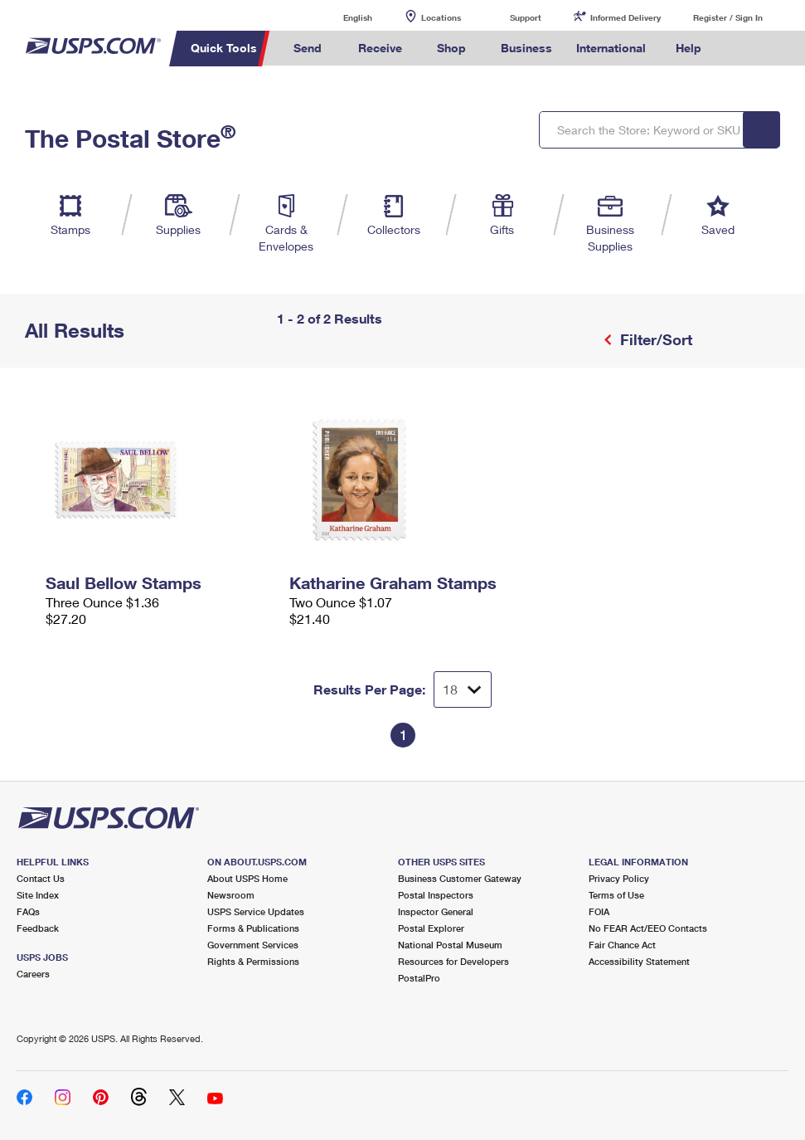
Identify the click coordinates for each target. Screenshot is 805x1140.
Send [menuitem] (307, 48)
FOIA (599, 911)
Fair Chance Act (622, 944)
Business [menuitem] (526, 48)
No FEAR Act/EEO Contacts (648, 928)
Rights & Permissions (253, 961)
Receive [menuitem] (380, 48)
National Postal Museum (450, 944)
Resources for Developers (453, 961)
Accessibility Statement (639, 961)
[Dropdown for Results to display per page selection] (463, 689)
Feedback (38, 928)
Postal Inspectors (435, 894)
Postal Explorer (431, 928)
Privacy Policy (619, 878)
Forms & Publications (253, 928)
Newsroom (231, 894)
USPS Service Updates (255, 911)
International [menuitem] (611, 48)
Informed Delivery (625, 17)
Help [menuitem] (688, 48)
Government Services (252, 944)
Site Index (38, 894)
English (340, 17)
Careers (33, 973)
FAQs (28, 911)
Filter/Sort (654, 339)
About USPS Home (247, 878)
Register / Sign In (728, 17)
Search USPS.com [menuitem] (742, 48)
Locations (441, 17)
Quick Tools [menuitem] (224, 48)
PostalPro (419, 977)
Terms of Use (616, 894)
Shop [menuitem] (451, 48)
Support (525, 17)
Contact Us (41, 878)
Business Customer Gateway (459, 878)
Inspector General (435, 911)
